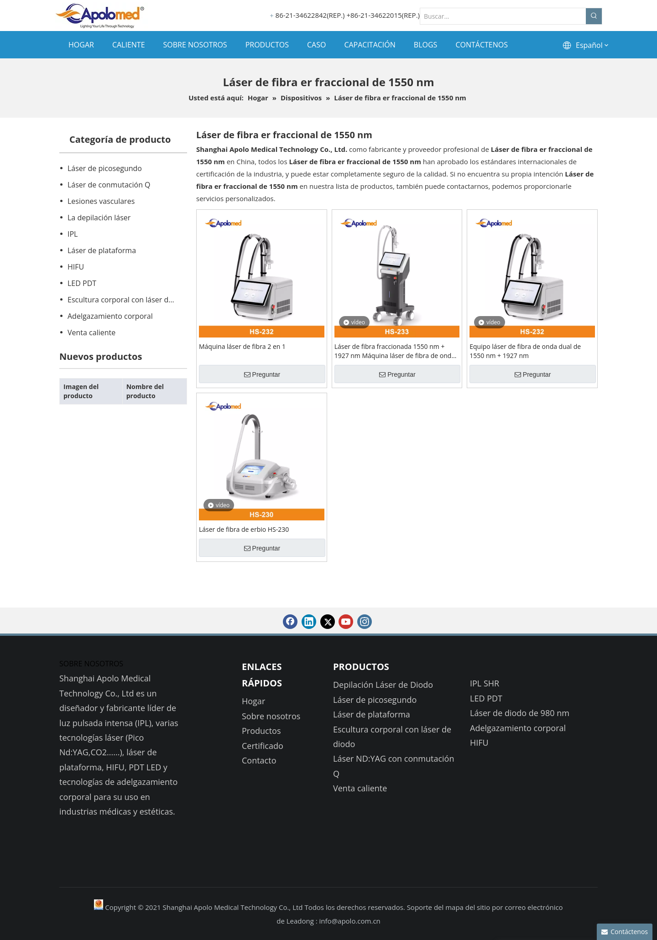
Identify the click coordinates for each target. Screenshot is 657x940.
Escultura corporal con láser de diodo (127, 300)
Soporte (420, 907)
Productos (261, 730)
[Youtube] (346, 621)
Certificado (262, 745)
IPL (73, 234)
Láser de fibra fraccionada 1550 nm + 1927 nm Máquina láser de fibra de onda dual (394, 351)
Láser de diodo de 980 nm (519, 712)
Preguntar (262, 374)
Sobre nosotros (271, 716)
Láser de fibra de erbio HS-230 (244, 529)
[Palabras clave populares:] (594, 16)
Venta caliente (91, 332)
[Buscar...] (503, 16)
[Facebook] (290, 621)
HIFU (76, 267)
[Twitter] (327, 621)
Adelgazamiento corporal (110, 316)
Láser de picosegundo (105, 168)
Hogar (253, 701)
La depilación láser (99, 218)
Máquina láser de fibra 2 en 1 (242, 346)
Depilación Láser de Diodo (383, 684)
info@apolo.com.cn (350, 920)
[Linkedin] (309, 621)
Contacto (259, 760)
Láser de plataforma (102, 250)
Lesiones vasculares (101, 201)
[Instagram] (364, 621)
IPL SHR (484, 683)
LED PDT (82, 283)
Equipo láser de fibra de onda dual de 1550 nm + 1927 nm (525, 351)
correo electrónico (534, 907)
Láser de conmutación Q (109, 185)
